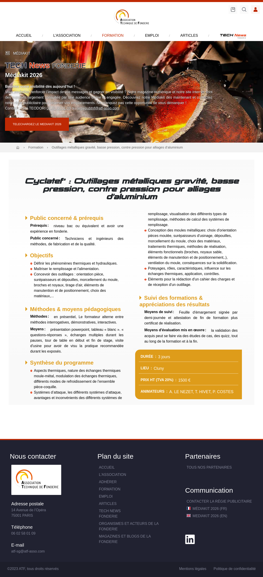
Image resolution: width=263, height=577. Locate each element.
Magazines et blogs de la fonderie (125, 539)
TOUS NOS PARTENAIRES (209, 467)
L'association (112, 475)
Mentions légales (192, 569)
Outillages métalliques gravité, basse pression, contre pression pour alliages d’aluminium (117, 147)
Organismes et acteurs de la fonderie (128, 526)
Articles (108, 504)
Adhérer (108, 482)
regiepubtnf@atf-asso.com (98, 108)
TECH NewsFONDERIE (110, 513)
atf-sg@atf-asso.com (28, 551)
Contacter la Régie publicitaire (219, 501)
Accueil (106, 467)
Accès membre (255, 9)
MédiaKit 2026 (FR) (207, 509)
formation (113, 35)
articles (189, 35)
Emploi (105, 496)
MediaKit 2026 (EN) (207, 516)
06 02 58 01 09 (58, 108)
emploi (152, 35)
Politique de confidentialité (235, 569)
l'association (66, 35)
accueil (24, 35)
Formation (35, 147)
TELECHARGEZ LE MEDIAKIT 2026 (37, 124)
